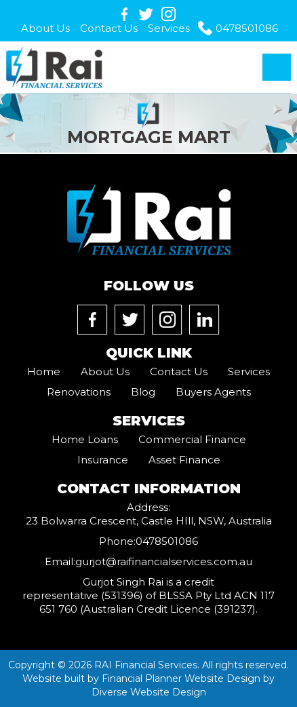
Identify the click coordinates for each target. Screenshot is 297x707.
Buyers (213, 391)
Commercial (192, 439)
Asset (184, 459)
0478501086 (247, 28)
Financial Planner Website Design (181, 678)
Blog (143, 391)
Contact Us (109, 28)
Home (43, 371)
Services (169, 28)
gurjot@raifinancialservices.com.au (163, 561)
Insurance (102, 459)
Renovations (79, 391)
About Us (45, 28)
